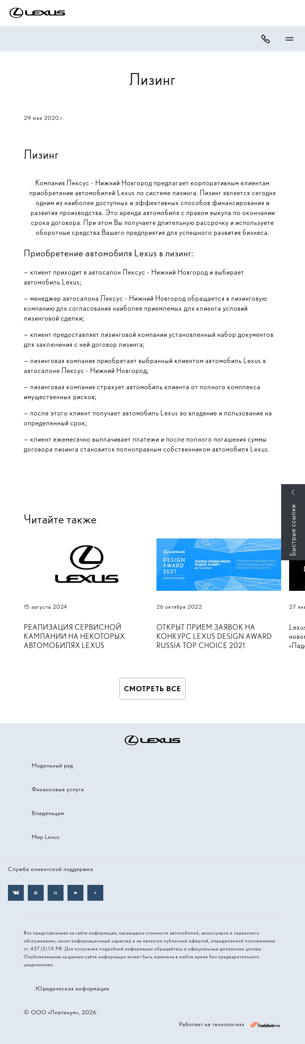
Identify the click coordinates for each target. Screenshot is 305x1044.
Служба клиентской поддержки (50, 869)
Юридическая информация (72, 988)
